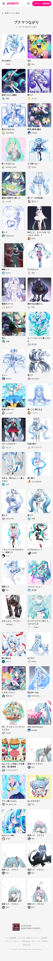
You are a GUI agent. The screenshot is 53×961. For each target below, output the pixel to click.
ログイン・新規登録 (42, 4)
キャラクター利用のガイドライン (29, 938)
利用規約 (44, 938)
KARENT (45, 941)
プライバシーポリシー (12, 941)
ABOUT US (26, 945)
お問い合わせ (25, 941)
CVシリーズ (36, 941)
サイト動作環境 (11, 938)
